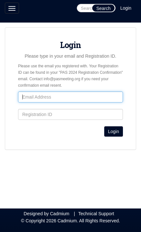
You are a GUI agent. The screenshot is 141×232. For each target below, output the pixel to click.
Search (103, 8)
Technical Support (96, 213)
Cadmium (59, 213)
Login (125, 8)
